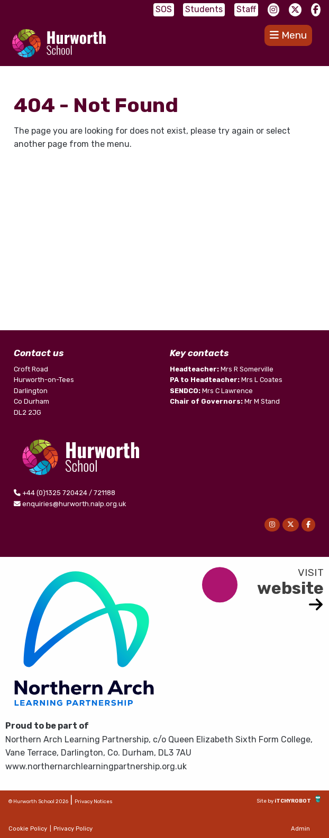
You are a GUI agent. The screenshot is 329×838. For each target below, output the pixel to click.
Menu (288, 35)
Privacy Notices (94, 801)
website (290, 588)
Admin (300, 828)
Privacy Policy (73, 828)
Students (204, 9)
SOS (164, 9)
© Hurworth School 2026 (38, 801)
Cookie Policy (27, 828)
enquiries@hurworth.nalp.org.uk (74, 504)
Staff (246, 9)
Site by (266, 801)
